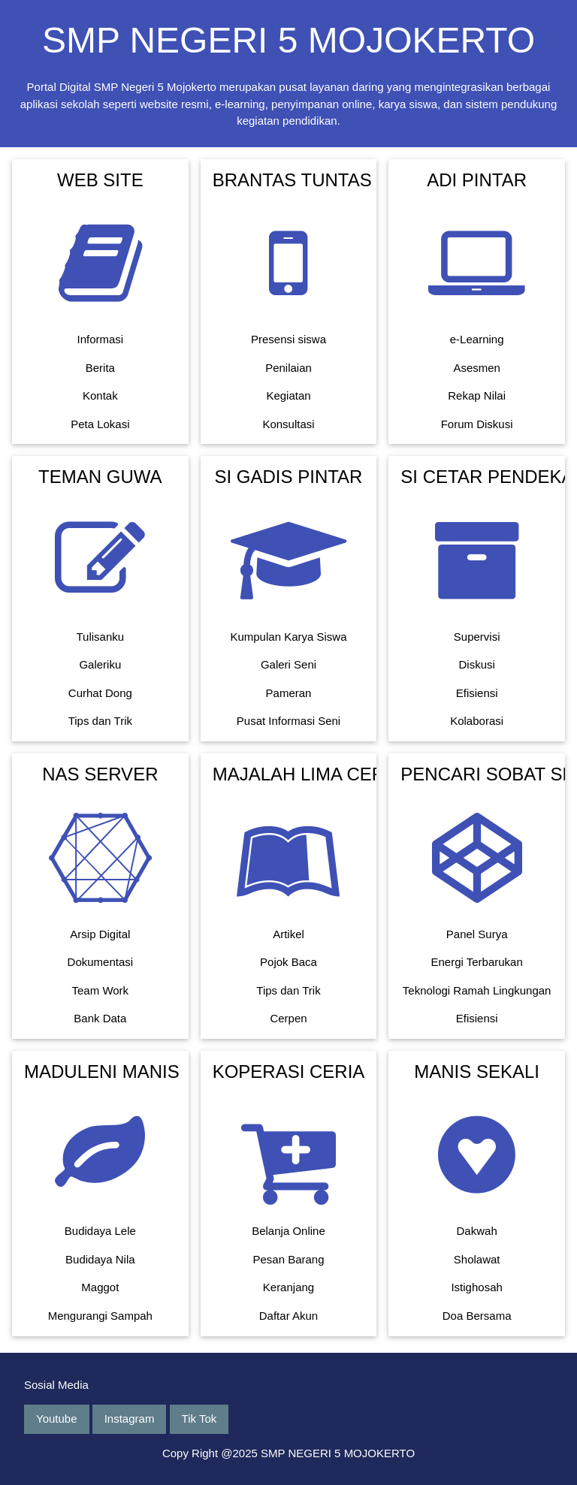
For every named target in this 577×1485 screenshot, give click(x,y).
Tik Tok (199, 1418)
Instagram (129, 1418)
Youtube (56, 1418)
